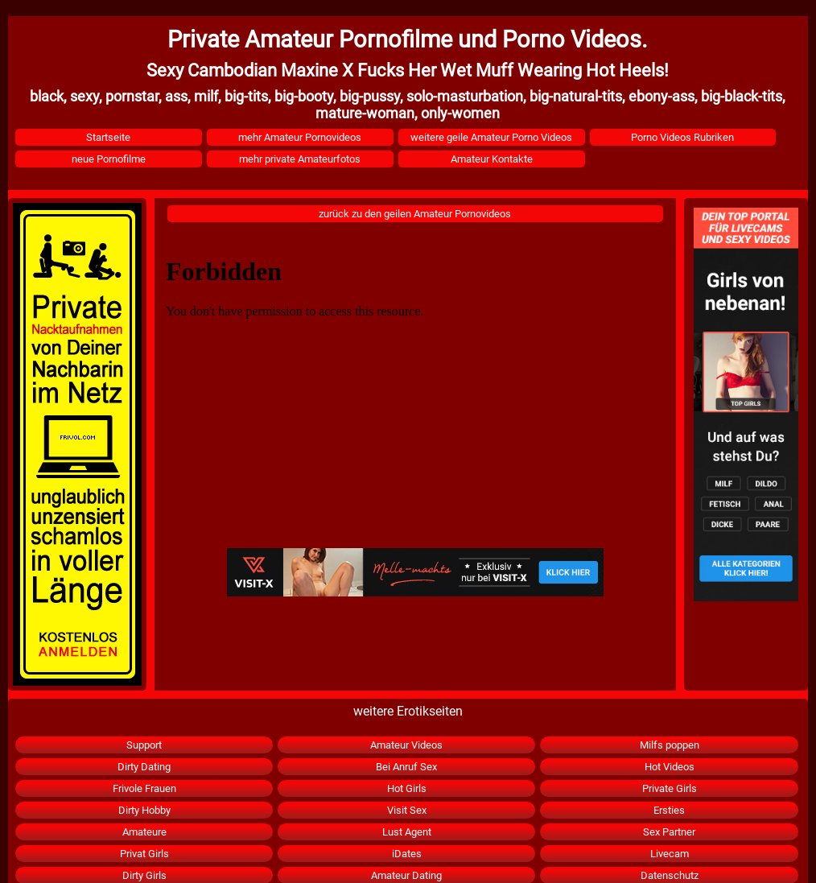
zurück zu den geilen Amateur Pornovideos (415, 214)
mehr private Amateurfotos (300, 159)
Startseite (108, 137)
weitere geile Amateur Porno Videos (491, 137)
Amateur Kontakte (492, 159)
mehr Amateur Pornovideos (299, 137)
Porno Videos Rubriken (682, 137)
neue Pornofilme (109, 159)
